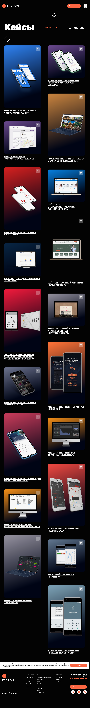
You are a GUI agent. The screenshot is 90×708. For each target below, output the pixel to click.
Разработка (40, 683)
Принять (78, 665)
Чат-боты (28, 681)
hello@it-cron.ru (78, 679)
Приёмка (39, 688)
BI (26, 688)
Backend (28, 683)
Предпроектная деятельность (44, 677)
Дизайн (39, 681)
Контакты (58, 681)
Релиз (38, 690)
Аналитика (40, 679)
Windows (28, 686)
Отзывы (58, 679)
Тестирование (40, 686)
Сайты (27, 679)
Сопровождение (41, 692)
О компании (59, 677)
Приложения (29, 677)
